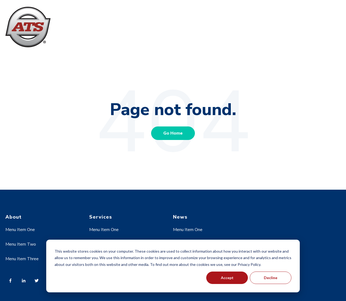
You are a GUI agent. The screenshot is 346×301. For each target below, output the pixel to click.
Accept (227, 277)
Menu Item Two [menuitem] (20, 244)
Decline (270, 277)
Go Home (173, 133)
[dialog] (173, 266)
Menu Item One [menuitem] (20, 230)
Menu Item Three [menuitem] (22, 259)
